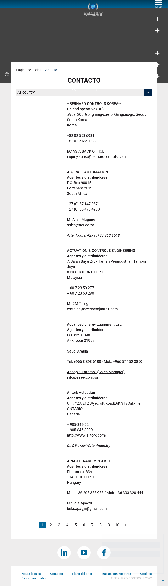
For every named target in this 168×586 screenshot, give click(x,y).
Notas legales (31, 574)
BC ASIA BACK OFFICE (85, 151)
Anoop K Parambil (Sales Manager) (96, 372)
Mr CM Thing (77, 303)
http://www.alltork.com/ (86, 435)
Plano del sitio (82, 574)
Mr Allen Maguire (81, 219)
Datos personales (34, 578)
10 (117, 525)
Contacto (56, 574)
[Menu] (158, 7)
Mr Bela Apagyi (79, 503)
